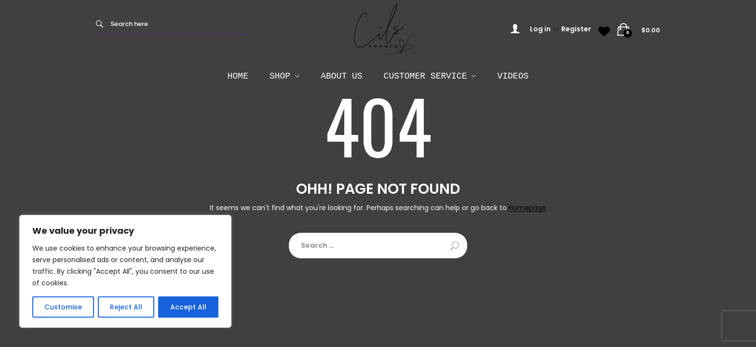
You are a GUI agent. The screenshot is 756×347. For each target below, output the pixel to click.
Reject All (126, 307)
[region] (125, 271)
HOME (238, 76)
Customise (63, 307)
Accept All (188, 307)
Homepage (527, 208)
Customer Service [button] (425, 76)
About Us (341, 76)
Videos (512, 76)
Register (576, 29)
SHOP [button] (280, 76)
